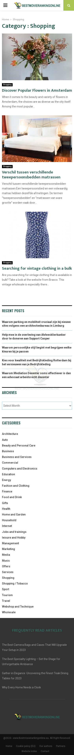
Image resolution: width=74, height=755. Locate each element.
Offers (6, 566)
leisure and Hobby (13, 537)
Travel (6, 600)
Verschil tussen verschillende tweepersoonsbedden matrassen (31, 175)
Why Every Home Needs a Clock (21, 687)
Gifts (5, 503)
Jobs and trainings (14, 531)
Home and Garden (14, 514)
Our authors (45, 746)
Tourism (7, 595)
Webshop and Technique (18, 606)
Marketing (8, 549)
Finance (7, 491)
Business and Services (17, 457)
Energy (6, 480)
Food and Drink (12, 497)
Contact (45, 751)
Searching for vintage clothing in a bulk (37, 268)
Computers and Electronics (19, 468)
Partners (60, 746)
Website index (29, 751)
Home (9, 746)
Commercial (10, 462)
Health (6, 508)
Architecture (10, 433)
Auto (5, 439)
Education (8, 474)
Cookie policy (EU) (26, 746)
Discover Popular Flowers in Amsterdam (37, 90)
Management (10, 543)
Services (7, 572)
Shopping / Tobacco (15, 583)
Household (9, 520)
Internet (7, 526)
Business (8, 451)
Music (6, 560)
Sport (5, 589)
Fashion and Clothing (15, 485)
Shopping (7, 85)
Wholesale (9, 612)
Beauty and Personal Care (18, 445)
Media (6, 554)
